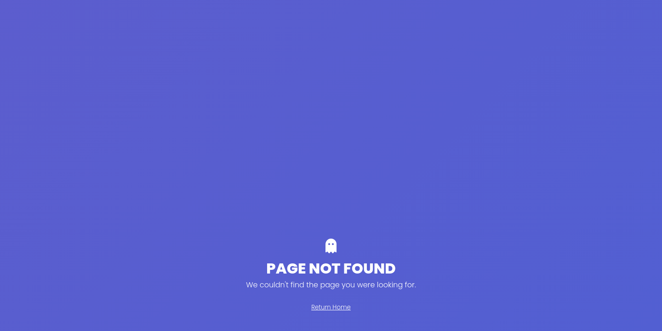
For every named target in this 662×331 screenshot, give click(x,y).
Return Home (331, 307)
